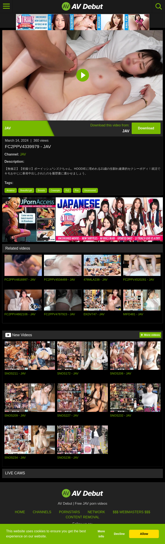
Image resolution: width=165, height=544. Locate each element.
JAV (23, 154)
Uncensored (90, 190)
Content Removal (82, 517)
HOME (20, 512)
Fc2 (67, 190)
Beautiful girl (26, 190)
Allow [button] (144, 534)
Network (96, 512)
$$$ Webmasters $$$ (131, 512)
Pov (77, 190)
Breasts (41, 190)
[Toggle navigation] (6, 6)
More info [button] (101, 534)
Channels (42, 512)
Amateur (11, 190)
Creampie (55, 190)
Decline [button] (119, 534)
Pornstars (69, 512)
